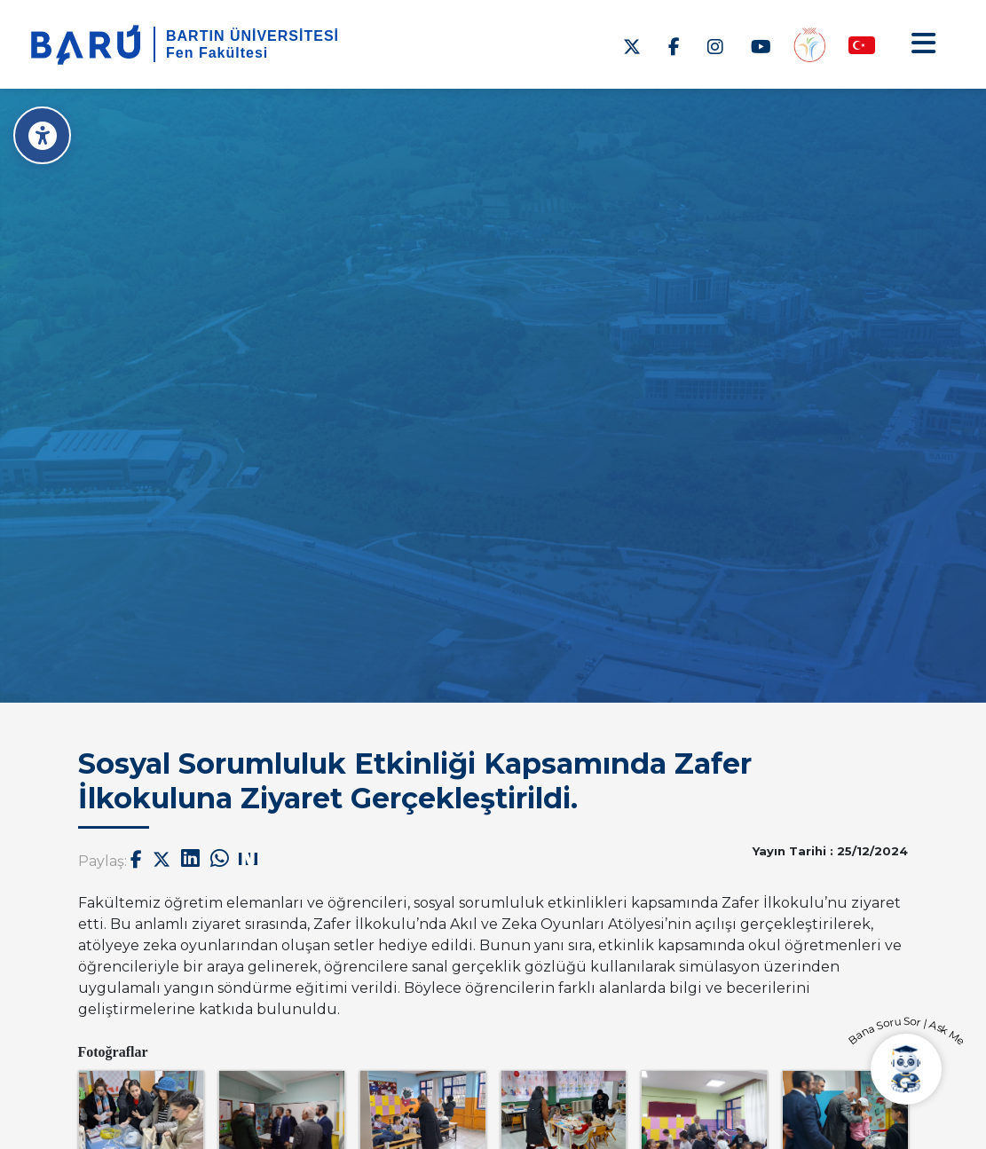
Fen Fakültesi (217, 52)
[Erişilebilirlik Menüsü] (42, 135)
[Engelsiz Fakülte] (809, 44)
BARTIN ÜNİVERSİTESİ (252, 35)
